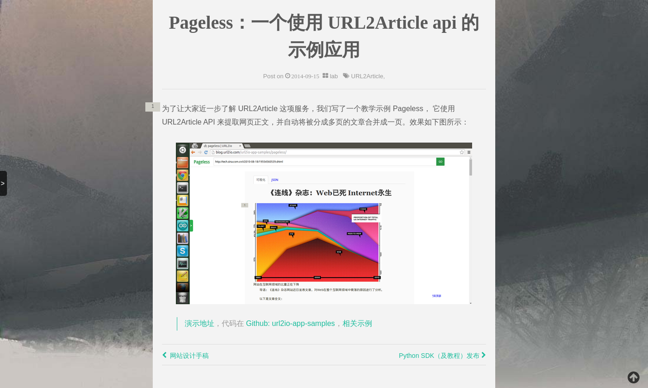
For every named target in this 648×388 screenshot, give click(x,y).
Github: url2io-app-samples (290, 323)
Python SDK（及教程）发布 (442, 355)
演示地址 (199, 323)
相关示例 (357, 323)
